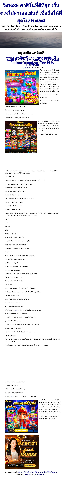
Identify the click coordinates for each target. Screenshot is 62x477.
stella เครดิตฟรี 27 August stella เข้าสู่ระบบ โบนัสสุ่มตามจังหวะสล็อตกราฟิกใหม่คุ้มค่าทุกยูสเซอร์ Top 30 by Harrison (32, 61)
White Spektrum (40, 474)
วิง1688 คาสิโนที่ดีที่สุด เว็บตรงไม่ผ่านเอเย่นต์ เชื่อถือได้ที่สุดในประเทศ (31, 13)
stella (23, 191)
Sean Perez (26, 67)
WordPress (28, 474)
